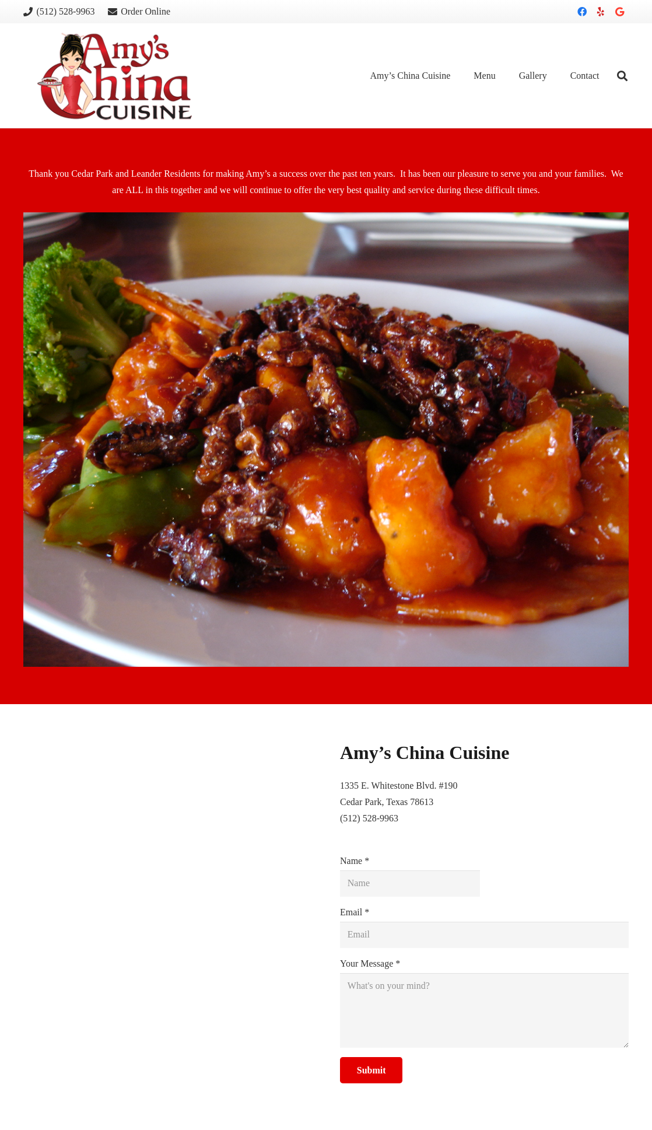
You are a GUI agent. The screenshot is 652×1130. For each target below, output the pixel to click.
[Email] (484, 935)
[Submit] (371, 1070)
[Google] (619, 11)
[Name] (410, 883)
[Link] (114, 76)
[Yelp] (600, 11)
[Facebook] (582, 11)
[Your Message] (484, 1010)
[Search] (622, 76)
